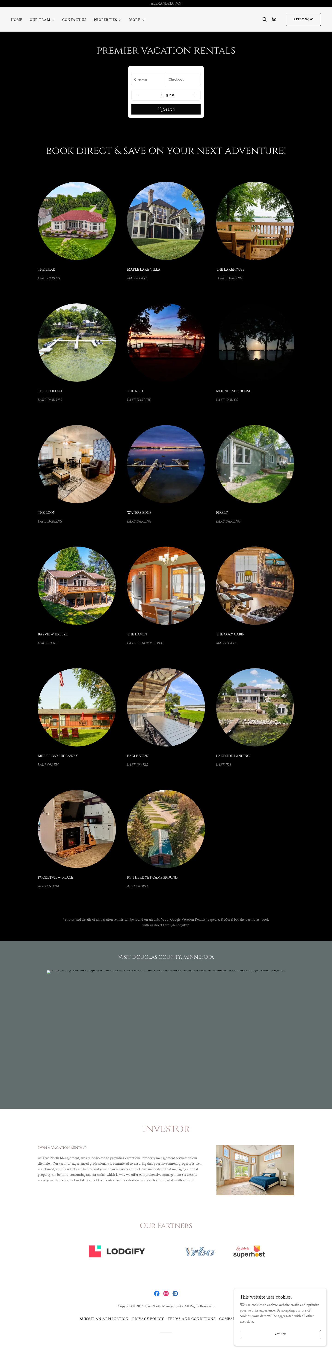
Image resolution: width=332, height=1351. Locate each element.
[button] (42, 20)
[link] (274, 19)
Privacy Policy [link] (148, 1319)
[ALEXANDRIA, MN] (166, 3)
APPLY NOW (303, 19)
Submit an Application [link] (104, 1319)
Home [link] (16, 20)
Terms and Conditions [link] (192, 1319)
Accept (280, 1334)
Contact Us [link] (74, 20)
